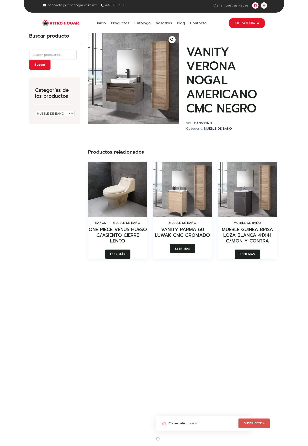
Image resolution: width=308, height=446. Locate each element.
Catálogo (142, 23)
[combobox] (54, 113)
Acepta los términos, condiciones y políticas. (199, 439)
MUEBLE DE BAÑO (218, 128)
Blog (181, 23)
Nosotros (164, 23)
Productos (120, 23)
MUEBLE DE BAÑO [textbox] (53, 113)
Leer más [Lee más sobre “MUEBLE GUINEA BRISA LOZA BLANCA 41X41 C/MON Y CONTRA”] (247, 254)
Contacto (198, 23)
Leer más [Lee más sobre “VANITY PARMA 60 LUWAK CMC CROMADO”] (182, 249)
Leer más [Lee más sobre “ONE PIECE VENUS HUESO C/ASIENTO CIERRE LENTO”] (117, 254)
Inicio (101, 23)
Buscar (39, 64)
